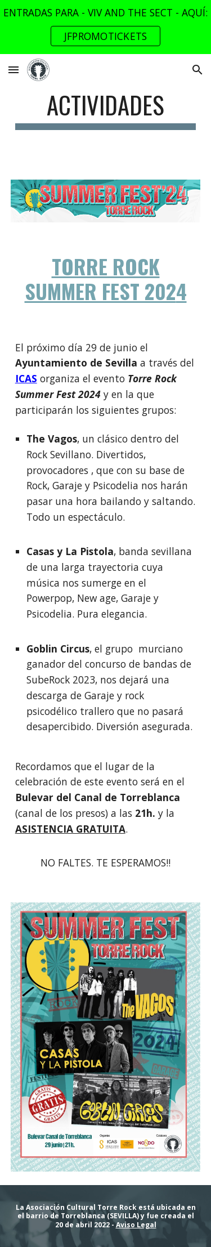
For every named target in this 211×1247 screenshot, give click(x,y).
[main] (106, 110)
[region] (105, 27)
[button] (13, 69)
